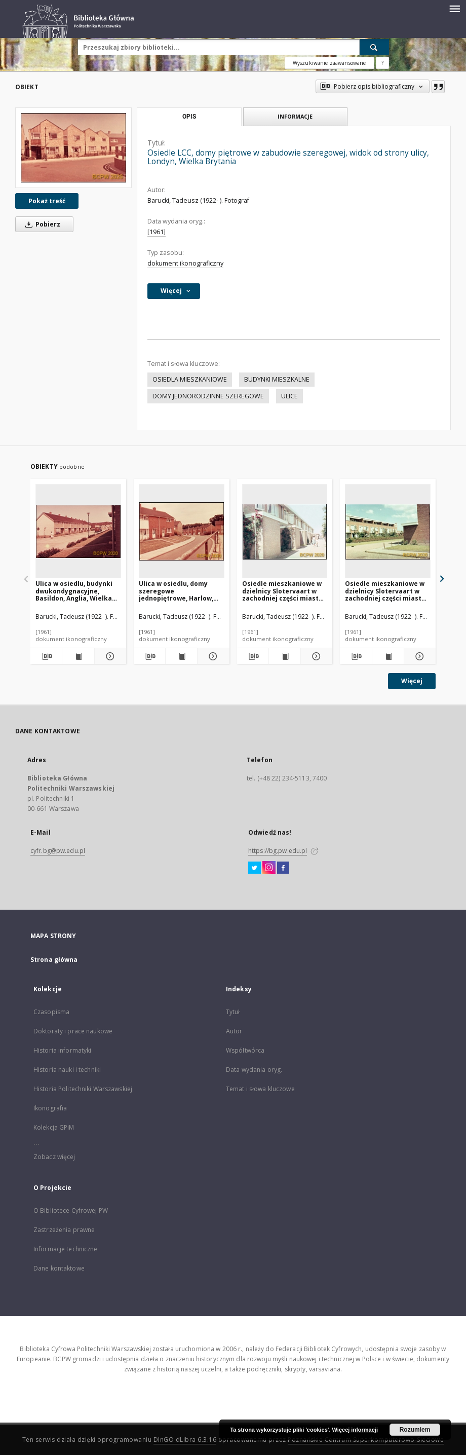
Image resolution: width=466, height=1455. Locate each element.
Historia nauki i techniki (67, 1069)
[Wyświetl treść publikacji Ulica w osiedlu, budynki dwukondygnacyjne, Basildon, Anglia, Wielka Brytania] (78, 656)
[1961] (156, 232)
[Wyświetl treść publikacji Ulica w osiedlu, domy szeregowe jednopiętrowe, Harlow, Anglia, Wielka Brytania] (181, 656)
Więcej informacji (355, 1430)
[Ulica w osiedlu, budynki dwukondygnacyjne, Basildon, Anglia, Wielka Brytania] (78, 531)
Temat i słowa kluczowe (260, 1089)
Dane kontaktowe (59, 1268)
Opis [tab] (189, 116)
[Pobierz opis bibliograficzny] (46, 656)
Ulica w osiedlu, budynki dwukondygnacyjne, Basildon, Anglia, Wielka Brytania (73, 590)
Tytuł (233, 1012)
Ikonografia (50, 1108)
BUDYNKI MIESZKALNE (276, 379)
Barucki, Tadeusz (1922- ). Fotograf (198, 200)
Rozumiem (415, 1429)
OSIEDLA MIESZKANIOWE (189, 379)
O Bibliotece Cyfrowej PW (70, 1210)
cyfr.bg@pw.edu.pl (57, 850)
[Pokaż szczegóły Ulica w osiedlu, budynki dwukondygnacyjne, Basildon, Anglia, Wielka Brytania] (109, 656)
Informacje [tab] (295, 116)
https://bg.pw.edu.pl (277, 850)
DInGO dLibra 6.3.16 (185, 1439)
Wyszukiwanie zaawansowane (329, 62)
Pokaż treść (46, 201)
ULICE (289, 396)
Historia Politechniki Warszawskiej (82, 1089)
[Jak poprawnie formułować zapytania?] (382, 63)
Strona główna (54, 959)
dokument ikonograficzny (185, 263)
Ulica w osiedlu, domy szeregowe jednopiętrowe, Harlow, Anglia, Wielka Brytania (176, 590)
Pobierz (41, 224)
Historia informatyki (62, 1050)
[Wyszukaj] (374, 47)
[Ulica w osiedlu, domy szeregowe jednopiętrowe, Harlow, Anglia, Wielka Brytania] (181, 531)
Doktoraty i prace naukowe (72, 1031)
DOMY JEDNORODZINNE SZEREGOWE (208, 396)
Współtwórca (245, 1050)
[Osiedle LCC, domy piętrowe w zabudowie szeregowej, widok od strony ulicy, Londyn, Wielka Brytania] (73, 147)
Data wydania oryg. (254, 1069)
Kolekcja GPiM (53, 1127)
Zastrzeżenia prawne (64, 1229)
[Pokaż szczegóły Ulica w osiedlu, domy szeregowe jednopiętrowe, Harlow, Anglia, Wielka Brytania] (211, 656)
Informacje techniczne (65, 1249)
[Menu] (454, 8)
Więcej (411, 681)
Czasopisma (51, 1012)
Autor (234, 1031)
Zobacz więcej (54, 1156)
